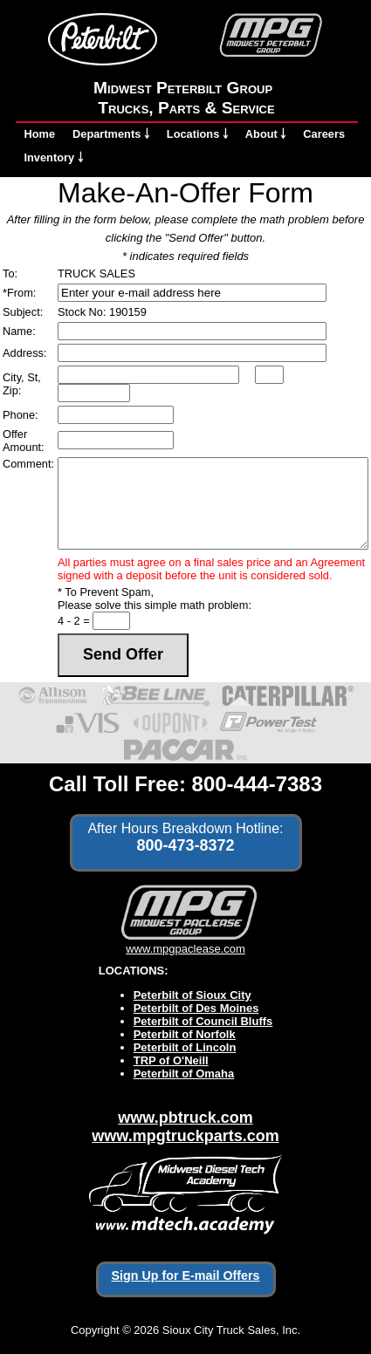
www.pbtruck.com (185, 1117)
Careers (324, 133)
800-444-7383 (257, 784)
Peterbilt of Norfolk (185, 1034)
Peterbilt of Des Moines (196, 1008)
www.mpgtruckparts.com (185, 1136)
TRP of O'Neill (171, 1060)
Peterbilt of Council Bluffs (203, 1021)
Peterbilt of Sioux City (192, 995)
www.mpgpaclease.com (185, 942)
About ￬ (265, 133)
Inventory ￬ (53, 157)
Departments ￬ (110, 133)
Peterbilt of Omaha (184, 1073)
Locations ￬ (197, 133)
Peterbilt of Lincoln (185, 1047)
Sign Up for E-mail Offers (186, 1275)
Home (40, 133)
